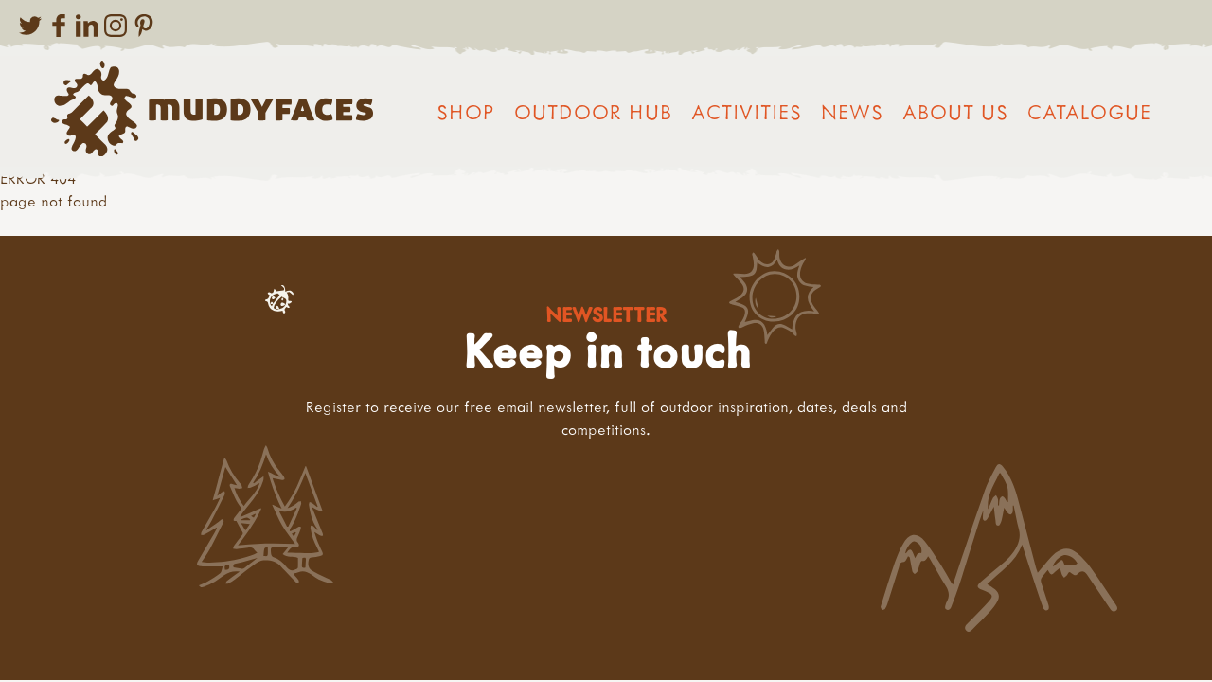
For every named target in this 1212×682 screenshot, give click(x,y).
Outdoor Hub (593, 112)
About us (955, 112)
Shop (466, 112)
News (852, 112)
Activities (746, 112)
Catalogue (1089, 112)
